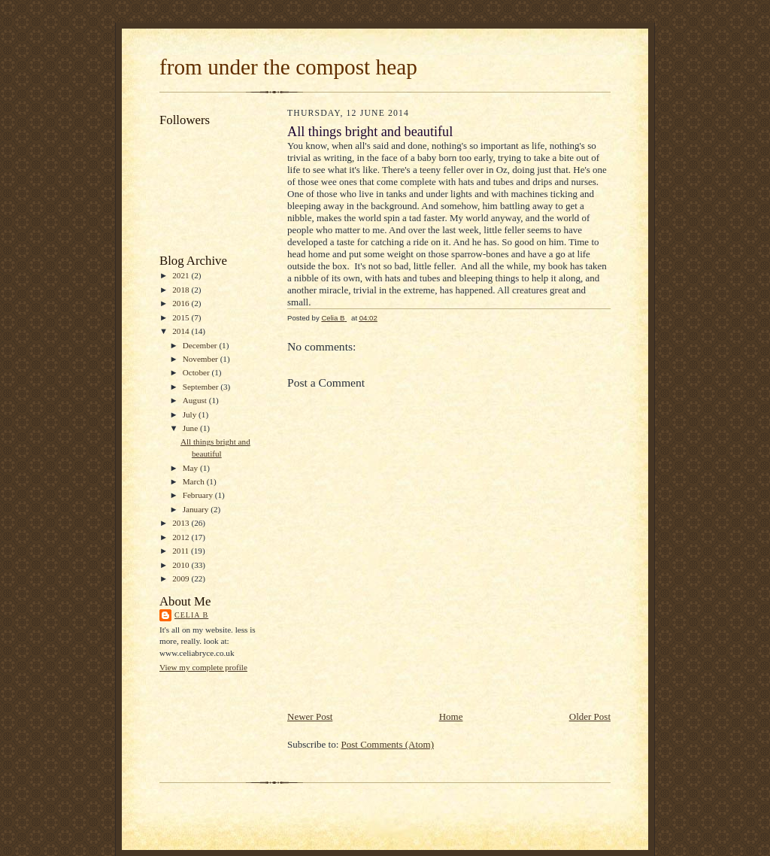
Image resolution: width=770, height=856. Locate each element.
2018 (181, 289)
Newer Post (309, 716)
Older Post (590, 716)
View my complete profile (203, 667)
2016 (181, 303)
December (201, 345)
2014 (181, 330)
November (201, 358)
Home (451, 716)
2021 (181, 275)
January (197, 509)
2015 (181, 317)
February (199, 494)
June (191, 428)
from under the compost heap (288, 67)
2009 (181, 578)
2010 (181, 564)
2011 (181, 550)
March (195, 481)
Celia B (191, 615)
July (191, 414)
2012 (181, 537)
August (196, 400)
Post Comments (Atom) (388, 744)
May (191, 467)
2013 (181, 522)
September (202, 386)
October (197, 372)
